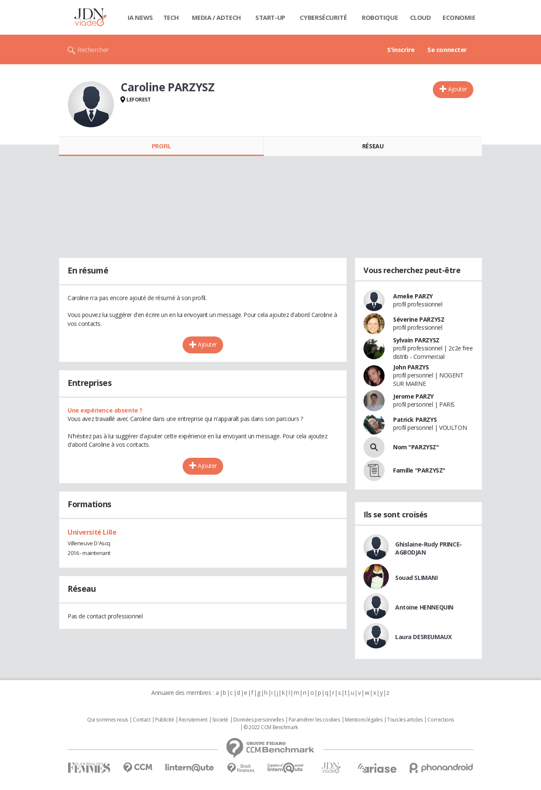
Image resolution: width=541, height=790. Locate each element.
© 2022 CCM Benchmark (270, 727)
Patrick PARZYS (415, 420)
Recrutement (193, 720)
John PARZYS (411, 367)
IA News (140, 17)
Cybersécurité (323, 17)
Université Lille (92, 532)
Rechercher (93, 49)
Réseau (372, 146)
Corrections (440, 720)
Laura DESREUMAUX (423, 637)
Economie (459, 17)
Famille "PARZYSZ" (419, 470)
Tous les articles (405, 720)
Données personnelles (258, 720)
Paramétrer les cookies (314, 720)
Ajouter (457, 89)
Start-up (270, 17)
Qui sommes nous (107, 720)
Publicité (164, 720)
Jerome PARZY (413, 396)
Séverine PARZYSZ (418, 319)
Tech (171, 17)
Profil (161, 146)
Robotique (380, 17)
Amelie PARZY (413, 296)
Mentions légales (363, 720)
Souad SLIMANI (416, 578)
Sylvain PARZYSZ (416, 340)
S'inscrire (401, 49)
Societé (220, 720)
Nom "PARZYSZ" (416, 447)
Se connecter (447, 49)
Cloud (420, 17)
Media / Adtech (216, 17)
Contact (141, 720)
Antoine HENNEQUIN (424, 607)
